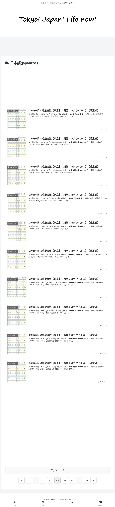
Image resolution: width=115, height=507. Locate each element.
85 (72, 480)
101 (86, 480)
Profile (43, 499)
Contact (52, 499)
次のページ (57, 470)
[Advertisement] (48, 45)
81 (43, 480)
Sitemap (61, 499)
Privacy (71, 499)
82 (50, 480)
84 (64, 480)
